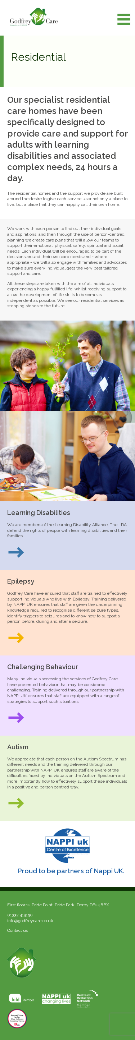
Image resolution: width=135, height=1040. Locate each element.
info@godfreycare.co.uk (30, 920)
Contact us (17, 930)
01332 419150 (20, 914)
